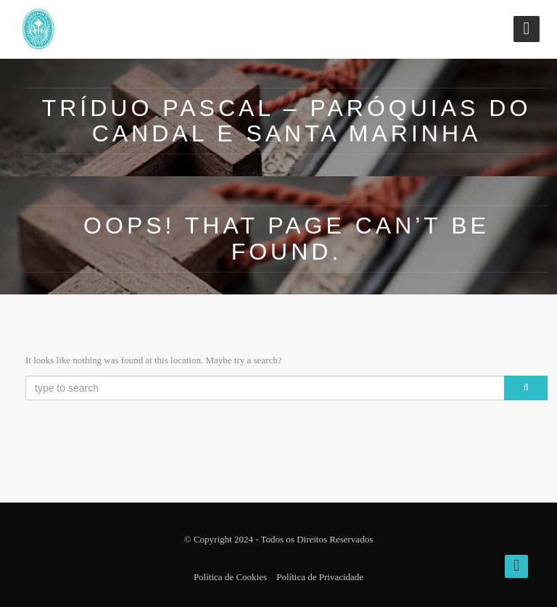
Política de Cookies (230, 576)
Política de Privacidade (319, 576)
